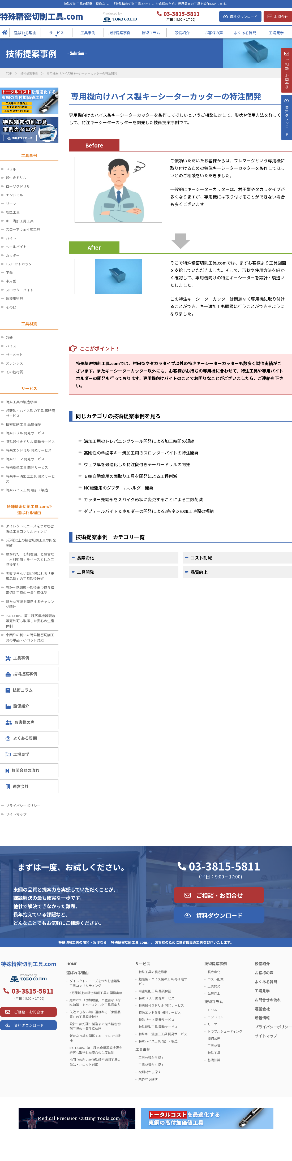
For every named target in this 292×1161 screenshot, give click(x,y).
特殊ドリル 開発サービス (25, 432)
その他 (11, 307)
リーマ (11, 203)
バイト (11, 238)
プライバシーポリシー (23, 805)
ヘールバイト (16, 246)
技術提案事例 (29, 73)
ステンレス (14, 363)
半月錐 (11, 281)
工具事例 (17, 658)
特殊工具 (214, 1052)
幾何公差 (214, 1038)
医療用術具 (14, 298)
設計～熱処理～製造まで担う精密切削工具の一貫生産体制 (30, 590)
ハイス (11, 345)
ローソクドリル (18, 186)
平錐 (9, 272)
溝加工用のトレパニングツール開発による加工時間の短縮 (139, 441)
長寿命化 (85, 557)
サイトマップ (16, 814)
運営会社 (17, 786)
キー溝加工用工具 (19, 220)
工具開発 (85, 572)
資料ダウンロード (243, 16)
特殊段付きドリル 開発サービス (30, 441)
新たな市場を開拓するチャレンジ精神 (30, 604)
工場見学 (17, 754)
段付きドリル (16, 177)
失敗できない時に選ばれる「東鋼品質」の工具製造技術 (30, 576)
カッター (13, 255)
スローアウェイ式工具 (23, 229)
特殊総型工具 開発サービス (27, 467)
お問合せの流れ (22, 770)
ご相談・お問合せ (219, 895)
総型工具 (13, 212)
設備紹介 (17, 706)
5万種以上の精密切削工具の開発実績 (31, 543)
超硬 (9, 337)
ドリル (11, 169)
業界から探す (148, 1079)
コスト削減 (201, 557)
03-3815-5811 (224, 866)
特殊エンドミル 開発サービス (28, 450)
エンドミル (14, 194)
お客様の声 (20, 722)
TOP (9, 73)
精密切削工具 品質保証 (23, 424)
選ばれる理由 (77, 972)
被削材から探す (150, 1071)
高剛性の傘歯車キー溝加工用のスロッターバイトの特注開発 (141, 452)
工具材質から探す (151, 1064)
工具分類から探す (151, 1057)
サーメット (14, 354)
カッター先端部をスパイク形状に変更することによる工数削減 (143, 499)
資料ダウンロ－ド (286, 135)
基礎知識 (214, 1060)
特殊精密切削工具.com (41, 16)
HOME (71, 963)
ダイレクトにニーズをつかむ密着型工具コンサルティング (30, 528)
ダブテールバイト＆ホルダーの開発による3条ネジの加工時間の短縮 (149, 511)
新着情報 (262, 1017)
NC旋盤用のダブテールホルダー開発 (118, 487)
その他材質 (14, 371)
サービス (142, 963)
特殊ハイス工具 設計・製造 (27, 489)
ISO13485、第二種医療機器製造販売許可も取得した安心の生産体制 (30, 621)
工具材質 (214, 1045)
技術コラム (19, 690)
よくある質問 (21, 738)
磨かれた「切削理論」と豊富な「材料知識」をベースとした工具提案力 (30, 559)
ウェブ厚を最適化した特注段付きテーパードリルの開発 (137, 464)
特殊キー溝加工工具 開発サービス (30, 479)
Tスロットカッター (20, 263)
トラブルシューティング (225, 1031)
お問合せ (281, 16)
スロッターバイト (19, 289)
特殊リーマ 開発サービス (25, 458)
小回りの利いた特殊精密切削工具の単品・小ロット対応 (30, 637)
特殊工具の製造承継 (21, 401)
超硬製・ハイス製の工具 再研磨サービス (30, 413)
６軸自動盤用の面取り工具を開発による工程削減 (130, 476)
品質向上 (199, 572)
